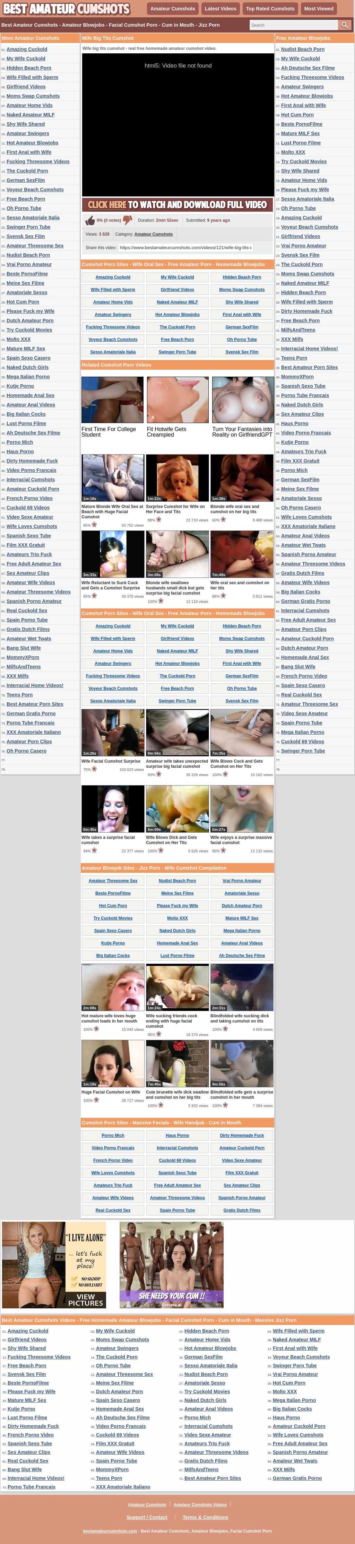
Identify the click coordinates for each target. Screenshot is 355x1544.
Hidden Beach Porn (29, 68)
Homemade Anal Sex (30, 395)
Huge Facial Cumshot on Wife (110, 1092)
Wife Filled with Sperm (32, 77)
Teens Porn (20, 695)
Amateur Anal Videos (31, 404)
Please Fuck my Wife (30, 311)
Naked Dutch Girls (28, 367)
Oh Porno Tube (24, 208)
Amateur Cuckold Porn (33, 489)
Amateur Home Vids (30, 105)
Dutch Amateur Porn (30, 320)
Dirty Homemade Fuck (32, 461)
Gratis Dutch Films (28, 629)
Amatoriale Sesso (27, 292)
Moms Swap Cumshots (33, 96)
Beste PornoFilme (27, 274)
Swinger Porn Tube (29, 227)
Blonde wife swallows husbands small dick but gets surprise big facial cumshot (175, 588)
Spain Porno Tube (27, 620)
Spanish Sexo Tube (29, 535)
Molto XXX (19, 339)
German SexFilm (26, 180)
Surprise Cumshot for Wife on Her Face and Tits (175, 509)
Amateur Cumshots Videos (200, 1504)
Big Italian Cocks (26, 414)
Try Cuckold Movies (29, 330)
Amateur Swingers (28, 133)
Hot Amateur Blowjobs (33, 143)
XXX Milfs (18, 676)
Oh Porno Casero (26, 751)
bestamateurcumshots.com (110, 1531)
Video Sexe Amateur (30, 517)
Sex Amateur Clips (28, 573)
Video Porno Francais (32, 470)
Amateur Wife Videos (31, 582)
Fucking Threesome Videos (38, 161)
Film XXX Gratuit (26, 545)
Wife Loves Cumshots (32, 526)
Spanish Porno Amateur (34, 601)
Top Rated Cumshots (270, 8)
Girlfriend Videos (26, 86)
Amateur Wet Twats (29, 638)
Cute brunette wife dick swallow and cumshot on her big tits (177, 1095)
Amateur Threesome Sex (35, 245)
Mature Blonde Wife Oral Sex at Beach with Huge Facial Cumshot (112, 511)
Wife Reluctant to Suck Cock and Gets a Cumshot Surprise (110, 585)
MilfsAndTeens (24, 666)
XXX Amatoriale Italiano (34, 732)
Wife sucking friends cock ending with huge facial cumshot (171, 1021)
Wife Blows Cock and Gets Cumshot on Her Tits (236, 764)
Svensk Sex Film (26, 236)
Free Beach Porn (26, 199)
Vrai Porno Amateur (29, 264)
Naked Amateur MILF (31, 114)
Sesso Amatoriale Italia (33, 217)
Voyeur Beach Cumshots (35, 189)
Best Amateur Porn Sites (35, 704)
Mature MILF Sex (26, 348)
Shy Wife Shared (26, 124)
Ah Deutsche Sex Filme (33, 433)
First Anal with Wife (29, 152)
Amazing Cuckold (27, 49)
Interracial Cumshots (31, 479)
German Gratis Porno (31, 713)
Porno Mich (20, 442)
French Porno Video (30, 498)
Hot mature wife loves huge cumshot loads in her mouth (109, 1019)
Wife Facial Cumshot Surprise (110, 761)
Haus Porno (20, 451)
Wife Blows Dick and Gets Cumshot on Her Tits (171, 840)
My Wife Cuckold (26, 58)
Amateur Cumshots (172, 8)
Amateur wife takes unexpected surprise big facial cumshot (177, 764)
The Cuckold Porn (27, 171)
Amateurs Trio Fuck (29, 554)
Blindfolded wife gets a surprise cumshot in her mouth (241, 1095)
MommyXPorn (23, 657)
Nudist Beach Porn (28, 255)
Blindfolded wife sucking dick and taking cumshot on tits (239, 1019)
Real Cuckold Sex (27, 610)
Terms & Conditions (205, 1517)
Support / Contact (147, 1517)
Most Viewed (319, 8)
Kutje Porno (20, 386)
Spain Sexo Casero (29, 358)
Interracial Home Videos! (35, 685)
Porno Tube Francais (30, 723)
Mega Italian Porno (28, 376)
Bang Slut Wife (24, 648)
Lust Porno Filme (26, 423)
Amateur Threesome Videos (39, 592)
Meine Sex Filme (25, 283)
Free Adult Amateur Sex (34, 564)
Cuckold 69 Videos (28, 507)
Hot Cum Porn (23, 302)
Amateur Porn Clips (29, 741)
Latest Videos (220, 8)
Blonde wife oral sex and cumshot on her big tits (234, 509)
